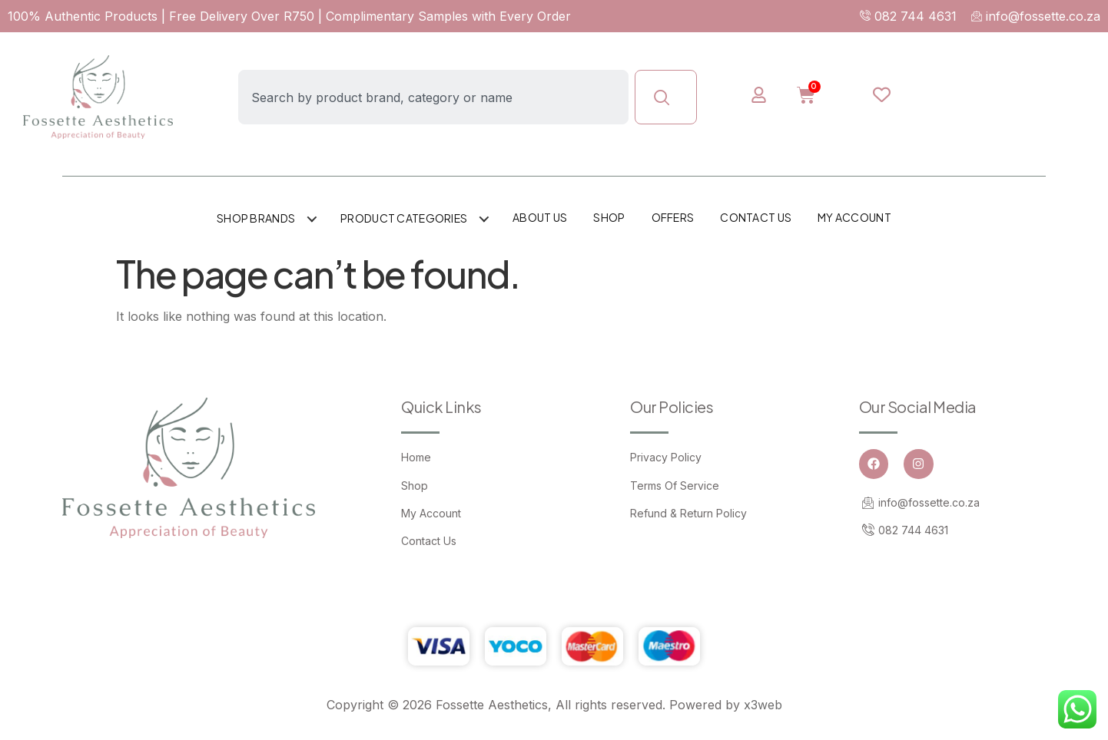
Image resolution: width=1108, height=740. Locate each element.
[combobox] (433, 97)
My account (854, 217)
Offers (673, 217)
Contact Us (755, 217)
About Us (540, 217)
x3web (763, 704)
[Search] (666, 97)
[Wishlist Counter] (882, 94)
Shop (609, 217)
